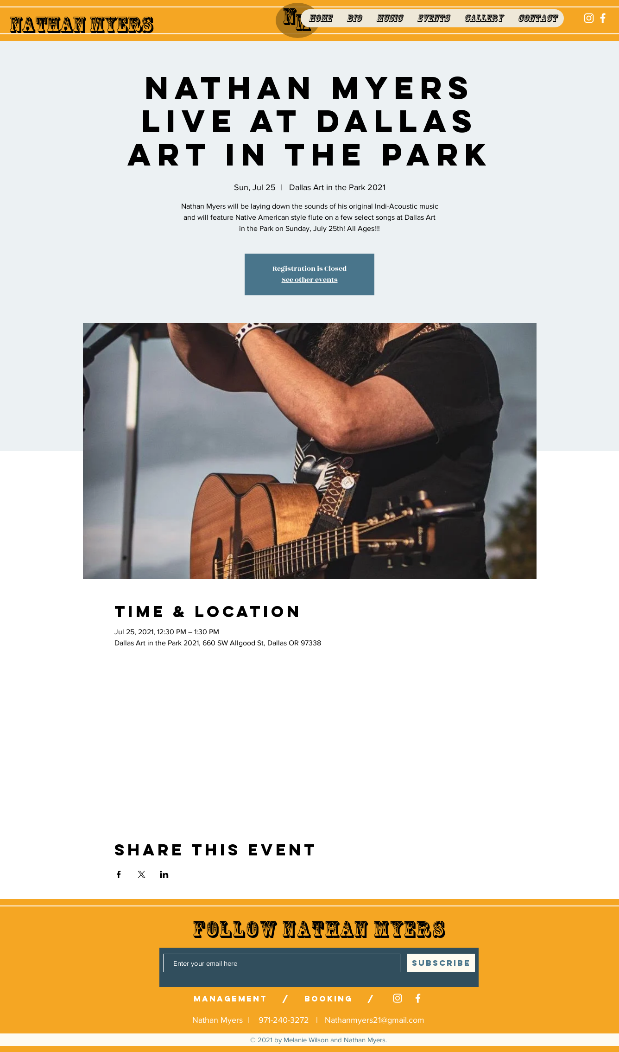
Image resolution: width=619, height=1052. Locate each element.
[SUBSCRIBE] (441, 963)
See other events (310, 279)
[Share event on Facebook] (118, 874)
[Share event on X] (141, 874)
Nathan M (56, 24)
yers (128, 24)
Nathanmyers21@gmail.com (374, 1020)
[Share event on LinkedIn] (164, 874)
